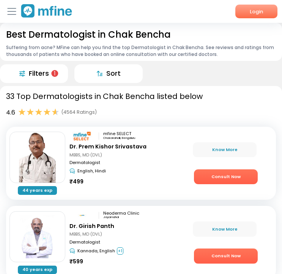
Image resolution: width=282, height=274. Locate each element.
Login (256, 11)
